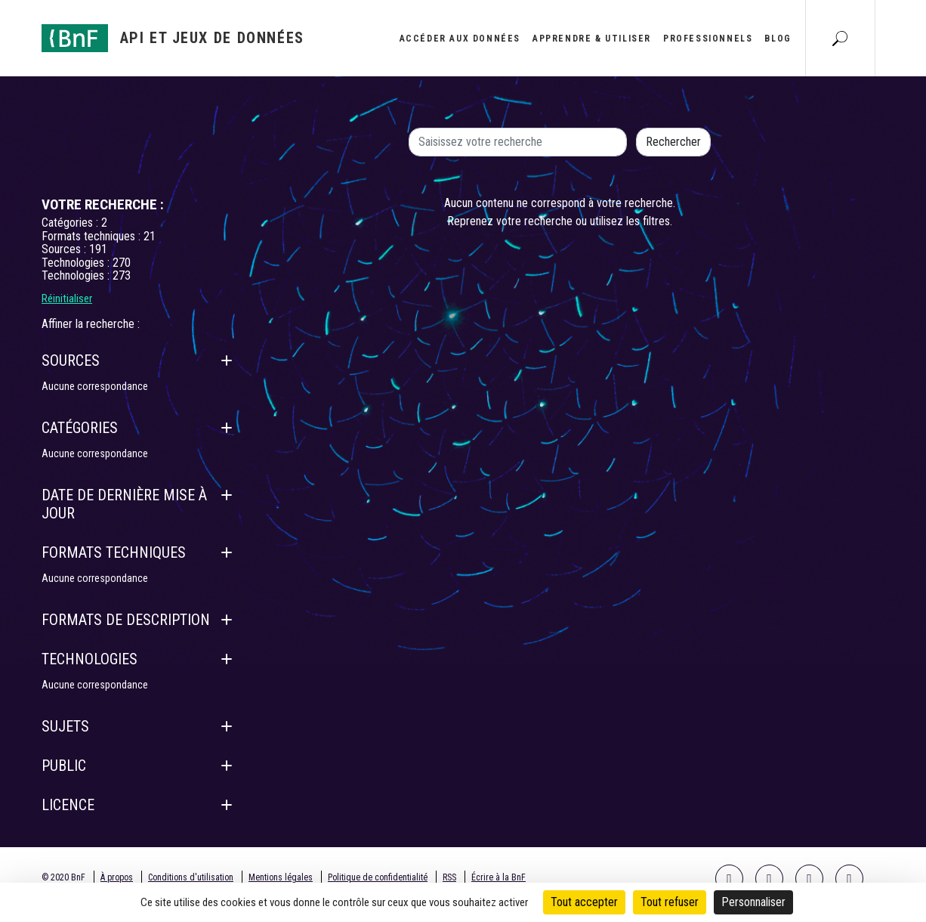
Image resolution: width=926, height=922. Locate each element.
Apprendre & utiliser (591, 38)
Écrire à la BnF (498, 877)
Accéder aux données (460, 38)
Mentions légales (280, 877)
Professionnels (707, 38)
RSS (449, 877)
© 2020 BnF (63, 877)
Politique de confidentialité (378, 877)
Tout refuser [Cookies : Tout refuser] (669, 902)
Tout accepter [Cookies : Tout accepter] (584, 902)
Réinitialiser (67, 298)
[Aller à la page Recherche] (839, 38)
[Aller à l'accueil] (173, 38)
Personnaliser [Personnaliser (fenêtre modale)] (753, 902)
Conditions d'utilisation (190, 877)
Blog (777, 38)
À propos (116, 877)
